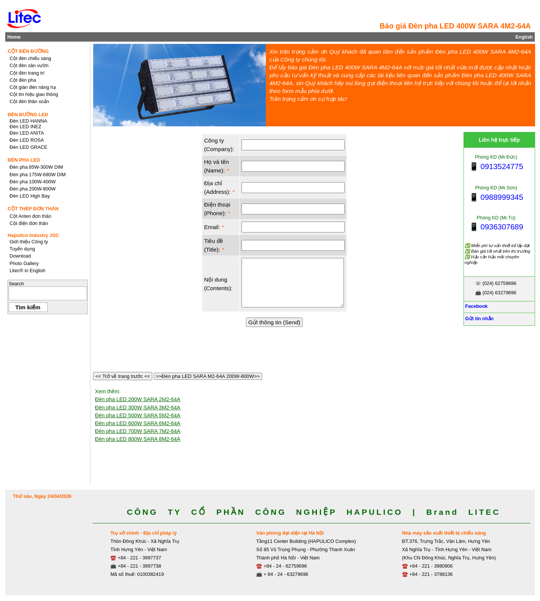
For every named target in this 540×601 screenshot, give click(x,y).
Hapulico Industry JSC (33, 235)
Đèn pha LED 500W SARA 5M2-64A (137, 415)
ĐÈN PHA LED (24, 160)
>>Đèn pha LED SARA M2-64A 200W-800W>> (207, 376)
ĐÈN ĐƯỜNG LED (28, 114)
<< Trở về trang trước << (123, 376)
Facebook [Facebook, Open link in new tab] (476, 306)
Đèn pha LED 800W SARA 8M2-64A (137, 439)
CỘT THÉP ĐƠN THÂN (33, 208)
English (523, 37)
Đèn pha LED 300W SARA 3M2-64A (137, 408)
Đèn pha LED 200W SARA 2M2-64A (137, 399)
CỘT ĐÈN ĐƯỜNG (28, 51)
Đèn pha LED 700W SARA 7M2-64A (137, 431)
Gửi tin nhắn (479, 318)
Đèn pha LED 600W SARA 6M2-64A (137, 423)
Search (16, 283)
